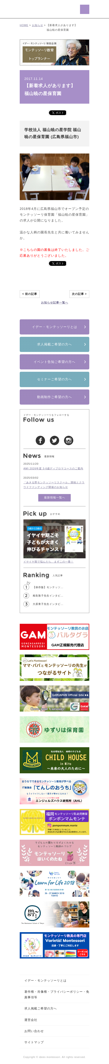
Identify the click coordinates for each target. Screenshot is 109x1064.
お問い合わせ (34, 1031)
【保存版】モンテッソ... (48, 587)
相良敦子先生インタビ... (48, 595)
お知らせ (37, 25)
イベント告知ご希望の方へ (54, 362)
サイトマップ (34, 1042)
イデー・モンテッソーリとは (54, 327)
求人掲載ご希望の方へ (54, 344)
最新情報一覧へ (54, 497)
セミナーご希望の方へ (54, 379)
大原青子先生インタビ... (48, 604)
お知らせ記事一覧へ (54, 302)
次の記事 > (79, 294)
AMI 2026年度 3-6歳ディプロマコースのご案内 (53, 468)
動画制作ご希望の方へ (54, 397)
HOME (24, 25)
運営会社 (30, 1020)
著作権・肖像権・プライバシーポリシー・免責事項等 (56, 994)
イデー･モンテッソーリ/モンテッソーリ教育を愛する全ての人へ (45, 9)
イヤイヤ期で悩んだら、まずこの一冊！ (48, 561)
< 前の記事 (29, 294)
